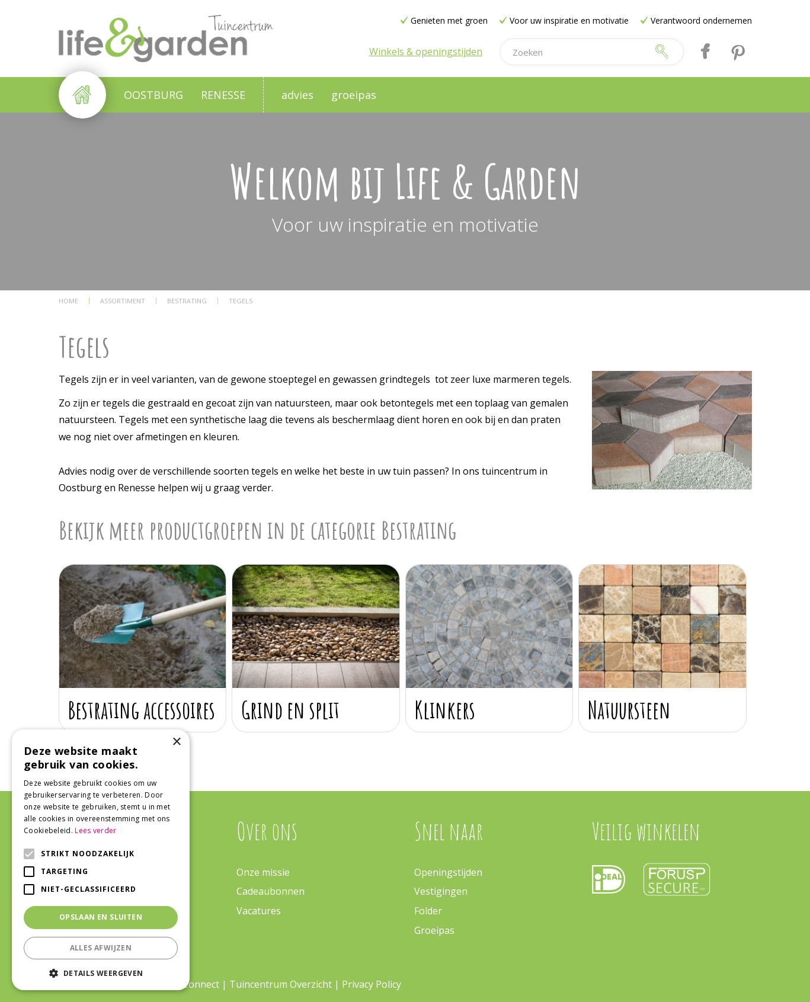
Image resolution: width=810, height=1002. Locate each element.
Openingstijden (448, 872)
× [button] (176, 742)
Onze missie (263, 872)
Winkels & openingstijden (425, 51)
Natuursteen (629, 709)
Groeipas (434, 930)
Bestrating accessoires (141, 709)
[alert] (101, 859)
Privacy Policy (371, 984)
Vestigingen (441, 891)
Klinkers (445, 709)
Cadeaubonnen (270, 891)
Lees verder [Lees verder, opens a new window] (95, 830)
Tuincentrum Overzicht (280, 984)
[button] (101, 972)
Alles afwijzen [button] (101, 948)
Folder (428, 910)
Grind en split (290, 709)
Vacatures (258, 910)
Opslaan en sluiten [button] (100, 917)
